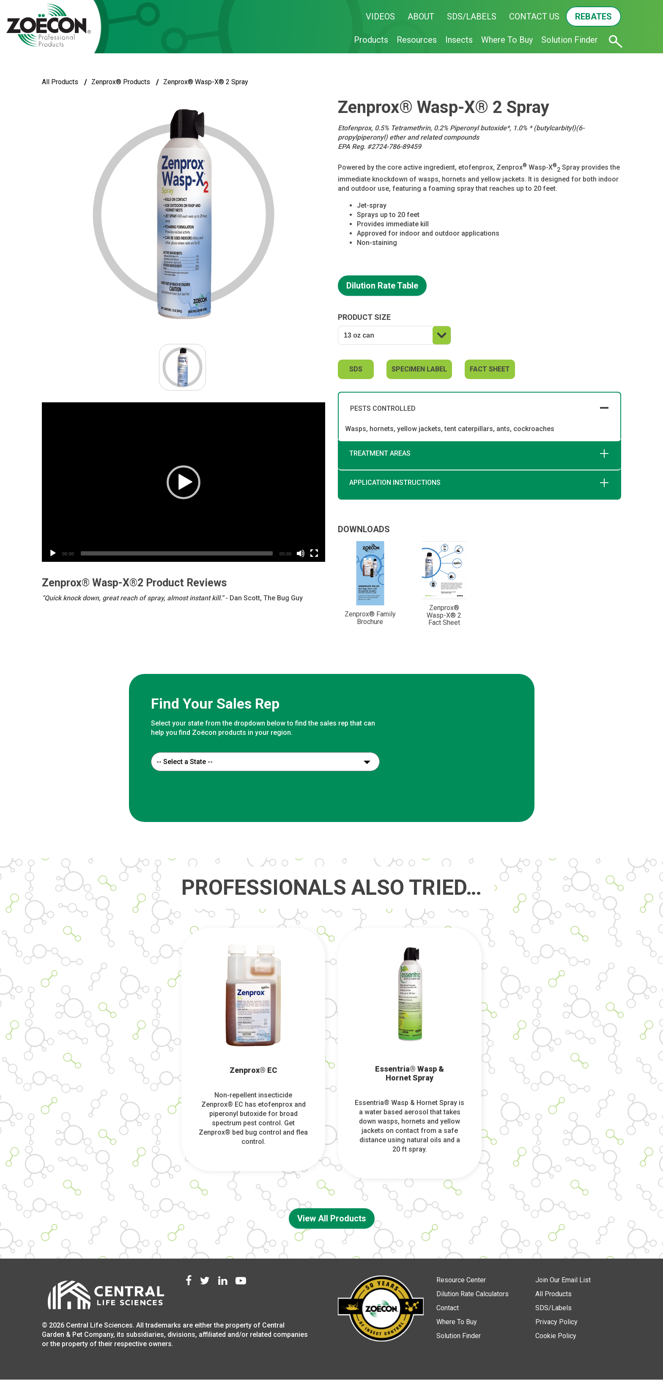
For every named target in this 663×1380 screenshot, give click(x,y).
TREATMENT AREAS (380, 453)
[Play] (53, 553)
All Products (60, 82)
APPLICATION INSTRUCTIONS (395, 482)
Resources (417, 40)
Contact (447, 1308)
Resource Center (461, 1280)
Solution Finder (569, 40)
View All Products (331, 1218)
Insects (459, 40)
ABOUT (421, 16)
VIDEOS (380, 16)
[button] (183, 482)
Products (371, 40)
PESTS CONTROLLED (383, 408)
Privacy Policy (556, 1322)
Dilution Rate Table (382, 285)
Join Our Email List (563, 1280)
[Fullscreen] (314, 553)
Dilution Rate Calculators (472, 1294)
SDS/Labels (553, 1308)
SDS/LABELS (471, 16)
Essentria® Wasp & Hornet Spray (409, 1073)
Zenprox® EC (253, 1070)
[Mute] (300, 553)
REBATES (593, 16)
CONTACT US (534, 16)
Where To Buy (507, 40)
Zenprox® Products (120, 82)
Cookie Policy (555, 1336)
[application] (183, 482)
